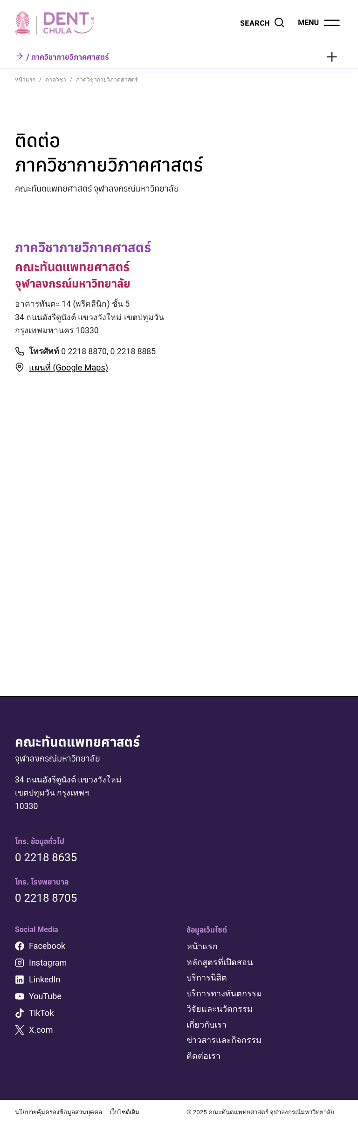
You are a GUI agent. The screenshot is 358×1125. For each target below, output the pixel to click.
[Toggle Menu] (332, 57)
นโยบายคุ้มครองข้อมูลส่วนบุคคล (59, 1112)
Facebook (47, 947)
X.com (41, 1031)
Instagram (48, 964)
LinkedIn (45, 981)
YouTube (45, 997)
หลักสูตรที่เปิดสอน (219, 963)
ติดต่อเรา (203, 1056)
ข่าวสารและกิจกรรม (224, 1040)
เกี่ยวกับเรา (206, 1025)
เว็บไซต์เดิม (126, 1112)
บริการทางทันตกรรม (224, 994)
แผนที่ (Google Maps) (68, 368)
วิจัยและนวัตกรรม (219, 1010)
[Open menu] (319, 23)
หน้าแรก (202, 948)
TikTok (41, 1014)
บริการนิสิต (206, 978)
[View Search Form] (262, 23)
